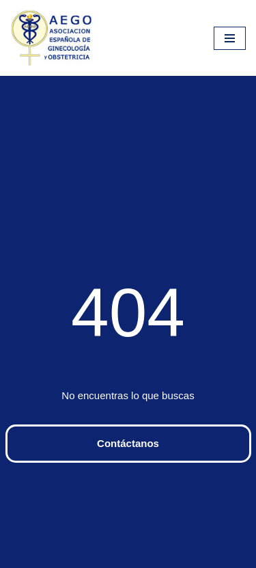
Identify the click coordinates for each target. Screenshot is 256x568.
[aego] (51, 38)
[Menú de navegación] (230, 38)
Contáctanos (128, 443)
